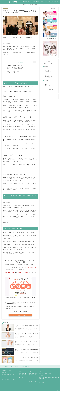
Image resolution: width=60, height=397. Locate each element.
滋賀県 (33, 374)
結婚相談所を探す (36, 1)
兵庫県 (35, 375)
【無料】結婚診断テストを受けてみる (20, 316)
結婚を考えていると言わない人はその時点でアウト (18, 68)
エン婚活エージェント (49, 76)
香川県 (43, 374)
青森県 (5, 375)
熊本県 (49, 378)
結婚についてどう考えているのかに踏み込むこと (17, 67)
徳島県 (40, 374)
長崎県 (46, 378)
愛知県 (22, 378)
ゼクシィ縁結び (48, 85)
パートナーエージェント (49, 74)
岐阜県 (23, 377)
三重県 (30, 374)
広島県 (32, 382)
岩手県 (8, 375)
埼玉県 (11, 380)
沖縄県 (42, 379)
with (46, 84)
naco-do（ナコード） (49, 71)
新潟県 (20, 374)
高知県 (49, 374)
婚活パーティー (7, 367)
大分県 (52, 378)
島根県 (33, 381)
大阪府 (32, 375)
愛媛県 (46, 374)
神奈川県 (5, 382)
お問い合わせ (41, 383)
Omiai (46, 83)
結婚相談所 (46, 66)
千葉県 (14, 380)
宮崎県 (55, 378)
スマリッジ (47, 75)
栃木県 (5, 380)
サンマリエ (47, 70)
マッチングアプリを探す (45, 1)
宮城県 (14, 375)
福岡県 (40, 378)
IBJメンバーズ (47, 69)
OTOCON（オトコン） (49, 89)
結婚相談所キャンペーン (27, 1)
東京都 (2, 382)
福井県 (22, 375)
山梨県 (25, 375)
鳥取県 (30, 381)
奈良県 (30, 377)
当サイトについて (55, 1)
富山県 (23, 374)
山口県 (35, 382)
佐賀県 (43, 378)
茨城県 (2, 380)
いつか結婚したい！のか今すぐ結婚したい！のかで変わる (19, 70)
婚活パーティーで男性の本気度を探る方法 (16, 65)
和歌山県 (33, 377)
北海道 (2, 375)
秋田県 (11, 375)
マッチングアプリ (47, 80)
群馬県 (8, 380)
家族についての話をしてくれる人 (15, 71)
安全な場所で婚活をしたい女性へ (15, 77)
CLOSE (34, 62)
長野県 (20, 377)
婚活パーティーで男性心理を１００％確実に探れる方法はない (20, 75)
